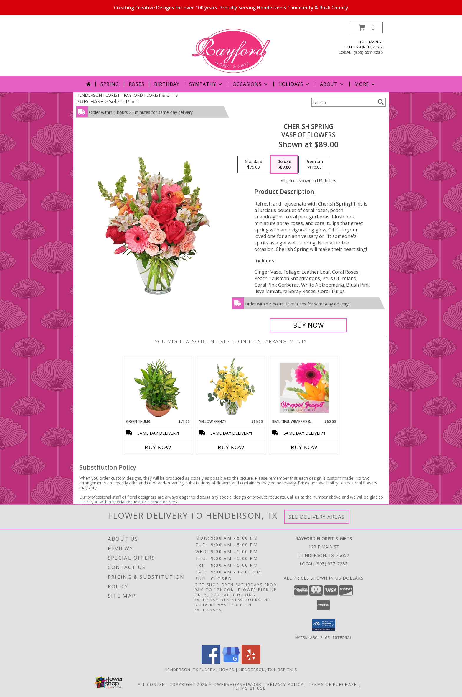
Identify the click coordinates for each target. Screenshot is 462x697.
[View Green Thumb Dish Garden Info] (158, 387)
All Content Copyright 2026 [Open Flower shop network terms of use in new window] (172, 684)
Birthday (166, 84)
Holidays (294, 84)
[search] (380, 102)
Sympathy (206, 84)
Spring (109, 84)
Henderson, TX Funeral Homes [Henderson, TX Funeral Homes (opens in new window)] (199, 669)
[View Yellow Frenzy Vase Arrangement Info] (231, 388)
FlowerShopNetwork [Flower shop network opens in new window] (235, 684)
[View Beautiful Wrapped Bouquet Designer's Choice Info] (304, 388)
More (365, 84)
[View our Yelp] (251, 662)
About (332, 84)
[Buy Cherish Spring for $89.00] (308, 325)
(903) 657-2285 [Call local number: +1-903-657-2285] (368, 52)
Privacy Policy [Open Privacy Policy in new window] (285, 684)
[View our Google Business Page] (231, 662)
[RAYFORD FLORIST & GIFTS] (231, 49)
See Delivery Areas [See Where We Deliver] (316, 516)
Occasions (250, 84)
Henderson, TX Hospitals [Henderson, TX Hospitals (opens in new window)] (268, 669)
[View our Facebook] (211, 662)
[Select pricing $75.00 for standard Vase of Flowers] (254, 164)
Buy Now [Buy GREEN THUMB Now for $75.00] (158, 447)
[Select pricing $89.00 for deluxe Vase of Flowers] (284, 164)
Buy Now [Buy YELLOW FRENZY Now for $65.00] (231, 447)
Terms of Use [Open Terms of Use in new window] (249, 688)
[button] (367, 27)
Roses (136, 84)
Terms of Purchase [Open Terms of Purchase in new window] (333, 684)
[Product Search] (343, 102)
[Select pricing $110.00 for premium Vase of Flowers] (314, 164)
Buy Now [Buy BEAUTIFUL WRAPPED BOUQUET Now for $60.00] (304, 447)
